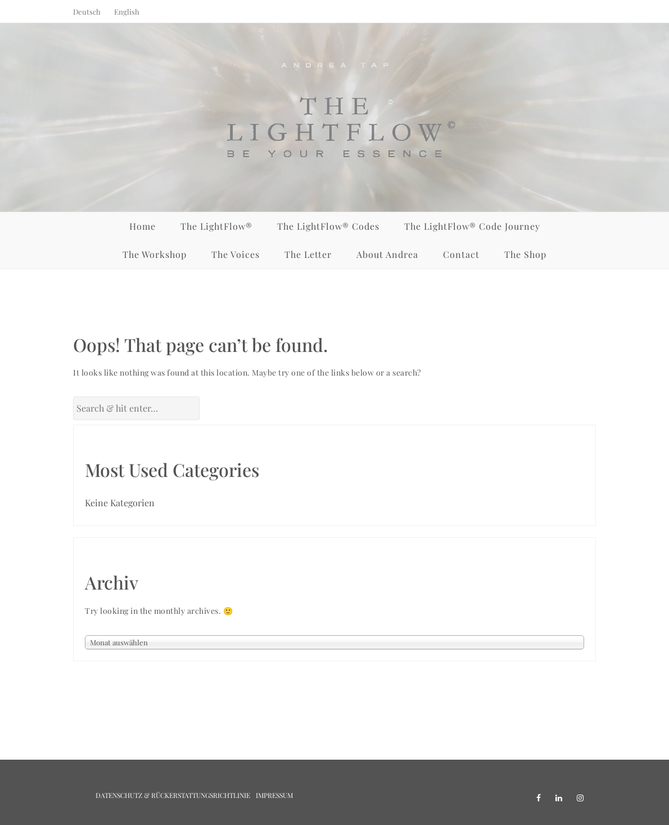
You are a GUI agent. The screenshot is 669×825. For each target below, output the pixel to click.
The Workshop (155, 254)
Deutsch (87, 11)
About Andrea (387, 254)
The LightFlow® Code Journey (472, 226)
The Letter (308, 254)
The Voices (235, 254)
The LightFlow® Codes (328, 226)
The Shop (525, 254)
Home (142, 226)
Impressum (274, 795)
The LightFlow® (216, 226)
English (126, 11)
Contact (461, 254)
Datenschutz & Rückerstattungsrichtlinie (173, 795)
